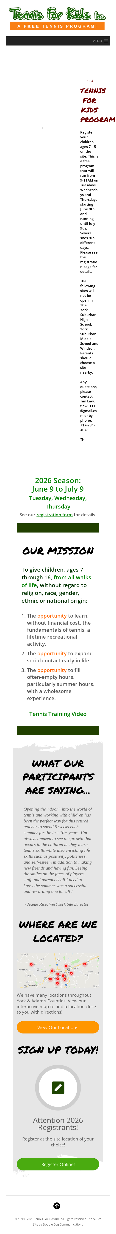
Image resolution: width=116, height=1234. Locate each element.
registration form (54, 514)
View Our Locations (57, 1027)
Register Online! (58, 1164)
